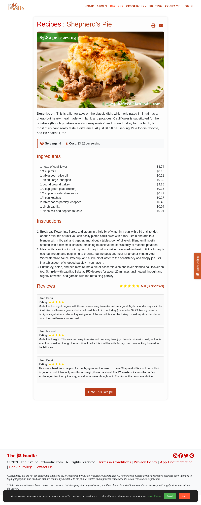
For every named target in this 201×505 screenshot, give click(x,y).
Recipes (116, 6)
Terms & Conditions (114, 462)
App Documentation (176, 462)
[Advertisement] (100, 425)
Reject (185, 496)
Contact (172, 6)
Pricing (155, 6)
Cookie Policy (20, 467)
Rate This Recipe (100, 392)
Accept (169, 496)
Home (89, 6)
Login (188, 6)
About (102, 6)
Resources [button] (135, 6)
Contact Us (43, 467)
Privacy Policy (145, 462)
